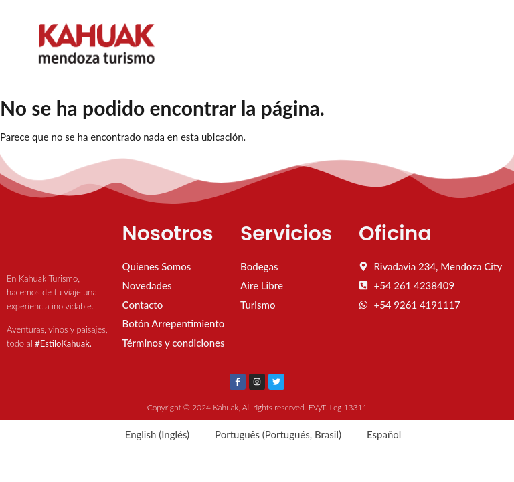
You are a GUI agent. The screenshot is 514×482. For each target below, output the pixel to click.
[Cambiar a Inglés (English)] (151, 434)
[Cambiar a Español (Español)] (378, 434)
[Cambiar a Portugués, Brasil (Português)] (272, 434)
